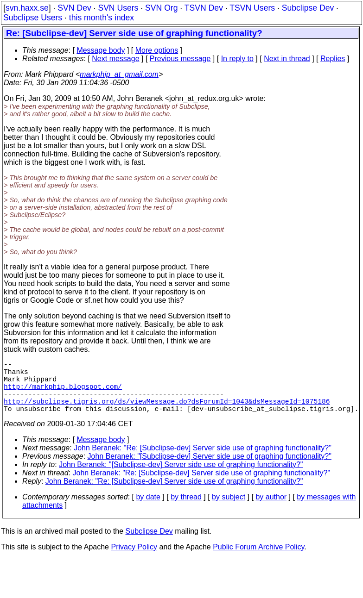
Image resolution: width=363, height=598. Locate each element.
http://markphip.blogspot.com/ (63, 393)
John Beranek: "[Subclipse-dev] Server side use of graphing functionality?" (209, 469)
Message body (100, 50)
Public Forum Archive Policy (258, 560)
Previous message (180, 58)
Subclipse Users (32, 17)
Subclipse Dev (308, 7)
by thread (186, 510)
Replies (332, 58)
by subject (228, 510)
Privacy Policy (134, 560)
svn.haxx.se (27, 7)
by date (148, 510)
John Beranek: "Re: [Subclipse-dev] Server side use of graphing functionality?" (202, 461)
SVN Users (118, 7)
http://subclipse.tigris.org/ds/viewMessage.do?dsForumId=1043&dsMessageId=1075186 (167, 412)
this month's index (101, 17)
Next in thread (287, 58)
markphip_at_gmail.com (119, 74)
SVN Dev (74, 7)
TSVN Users (252, 7)
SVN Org (161, 7)
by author (271, 510)
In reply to (237, 58)
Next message (115, 58)
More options (156, 50)
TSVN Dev (204, 7)
